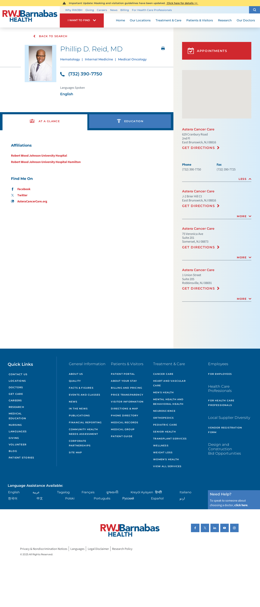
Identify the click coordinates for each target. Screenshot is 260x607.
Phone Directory (124, 415)
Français (88, 492)
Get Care (16, 393)
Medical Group (123, 429)
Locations (17, 380)
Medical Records (124, 422)
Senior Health (164, 431)
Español (157, 498)
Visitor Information (127, 401)
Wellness (161, 445)
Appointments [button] (207, 51)
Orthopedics (163, 417)
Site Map (75, 452)
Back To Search (50, 36)
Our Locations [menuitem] (140, 20)
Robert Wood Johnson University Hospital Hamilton (46, 162)
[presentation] (45, 121)
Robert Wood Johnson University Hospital (39, 155)
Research (16, 407)
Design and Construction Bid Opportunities (224, 448)
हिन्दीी (158, 492)
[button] (254, 9)
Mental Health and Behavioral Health (168, 401)
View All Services (167, 466)
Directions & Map (124, 408)
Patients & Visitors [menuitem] (199, 20)
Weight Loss (163, 452)
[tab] (216, 179)
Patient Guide (122, 436)
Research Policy (122, 548)
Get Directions (198, 148)
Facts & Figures (81, 387)
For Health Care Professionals (152, 10)
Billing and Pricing (126, 387)
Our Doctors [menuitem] (246, 20)
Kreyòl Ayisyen (142, 492)
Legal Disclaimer (98, 548)
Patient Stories (21, 457)
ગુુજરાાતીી (112, 492)
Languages (18, 431)
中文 (40, 498)
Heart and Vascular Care (169, 383)
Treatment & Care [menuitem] (168, 20)
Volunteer (17, 444)
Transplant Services (170, 438)
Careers (102, 10)
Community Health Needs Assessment (83, 431)
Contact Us (18, 374)
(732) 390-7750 (81, 74)
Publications (79, 415)
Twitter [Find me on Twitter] (19, 195)
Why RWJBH (73, 10)
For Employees (220, 373)
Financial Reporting (85, 422)
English (14, 492)
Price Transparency (127, 394)
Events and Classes (84, 394)
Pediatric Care (165, 424)
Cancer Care (163, 373)
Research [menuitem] (225, 20)
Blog (13, 451)
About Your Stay (124, 380)
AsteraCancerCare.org (29, 201)
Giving (89, 10)
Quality (75, 380)
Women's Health (166, 459)
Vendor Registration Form (225, 430)
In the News (78, 408)
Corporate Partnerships (80, 443)
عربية (36, 492)
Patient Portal (123, 373)
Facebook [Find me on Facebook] (20, 189)
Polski (69, 498)
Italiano (185, 492)
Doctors (16, 387)
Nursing (15, 424)
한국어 (12, 498)
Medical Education (17, 416)
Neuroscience (164, 410)
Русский (128, 498)
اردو (182, 498)
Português (102, 498)
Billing (124, 10)
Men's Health (163, 392)
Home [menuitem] (120, 20)
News (113, 10)
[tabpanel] (86, 173)
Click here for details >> (182, 3)
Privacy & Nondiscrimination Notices (43, 548)
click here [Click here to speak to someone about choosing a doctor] (240, 505)
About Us (76, 373)
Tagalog (63, 492)
